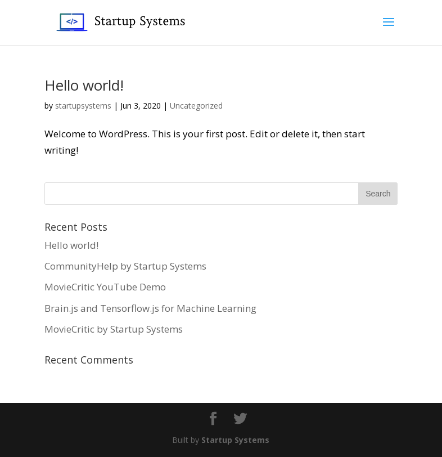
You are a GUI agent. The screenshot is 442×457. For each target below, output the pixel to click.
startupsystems (83, 105)
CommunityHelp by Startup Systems (125, 265)
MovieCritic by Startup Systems (113, 328)
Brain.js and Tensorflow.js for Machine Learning (150, 308)
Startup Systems (235, 439)
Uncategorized (196, 105)
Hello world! (84, 85)
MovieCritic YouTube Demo (105, 286)
